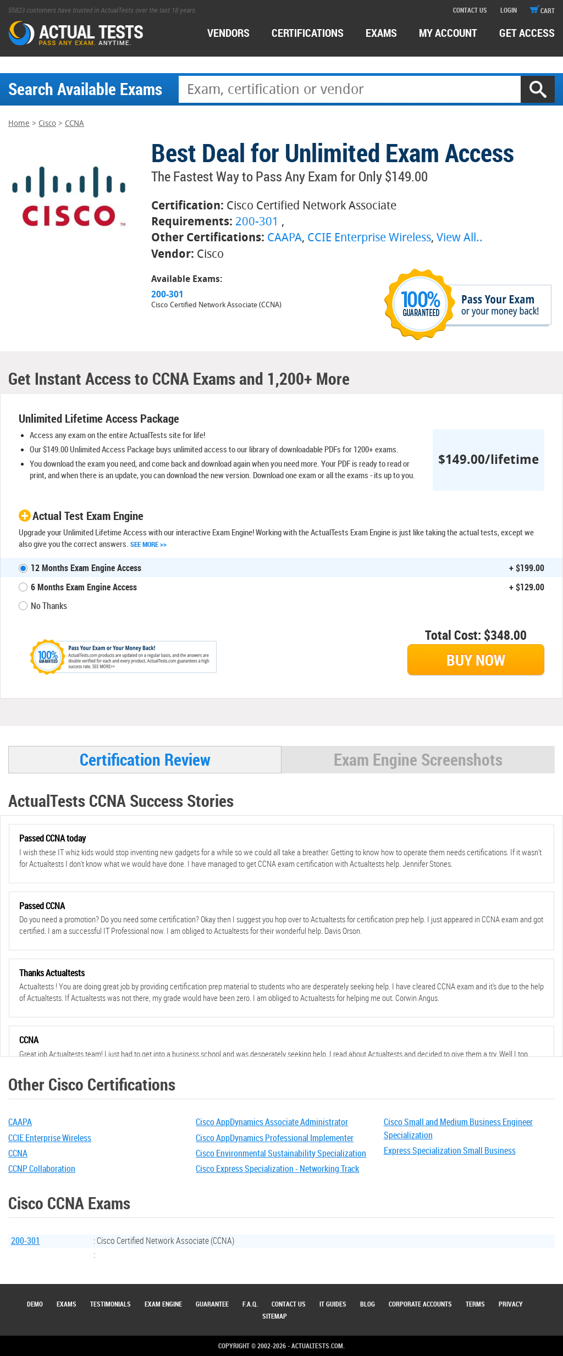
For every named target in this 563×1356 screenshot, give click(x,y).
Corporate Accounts (420, 1303)
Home (19, 123)
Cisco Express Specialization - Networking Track (277, 1169)
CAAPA (284, 237)
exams (381, 32)
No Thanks (49, 606)
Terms (475, 1303)
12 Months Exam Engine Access (86, 568)
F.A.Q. (250, 1303)
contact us (470, 9)
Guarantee (212, 1303)
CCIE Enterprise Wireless (369, 237)
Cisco (47, 123)
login (508, 9)
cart (542, 10)
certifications (308, 32)
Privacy (511, 1303)
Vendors (228, 32)
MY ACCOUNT (448, 32)
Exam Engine (163, 1303)
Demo (35, 1303)
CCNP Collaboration (41, 1169)
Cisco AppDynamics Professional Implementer (275, 1138)
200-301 (257, 221)
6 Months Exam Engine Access (84, 587)
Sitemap (274, 1315)
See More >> (148, 544)
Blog (367, 1303)
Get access (527, 32)
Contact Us (289, 1303)
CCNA (74, 123)
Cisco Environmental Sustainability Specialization (281, 1153)
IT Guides (332, 1303)
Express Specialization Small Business (450, 1150)
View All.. (460, 237)
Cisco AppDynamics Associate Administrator (272, 1122)
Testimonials (110, 1303)
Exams (66, 1303)
